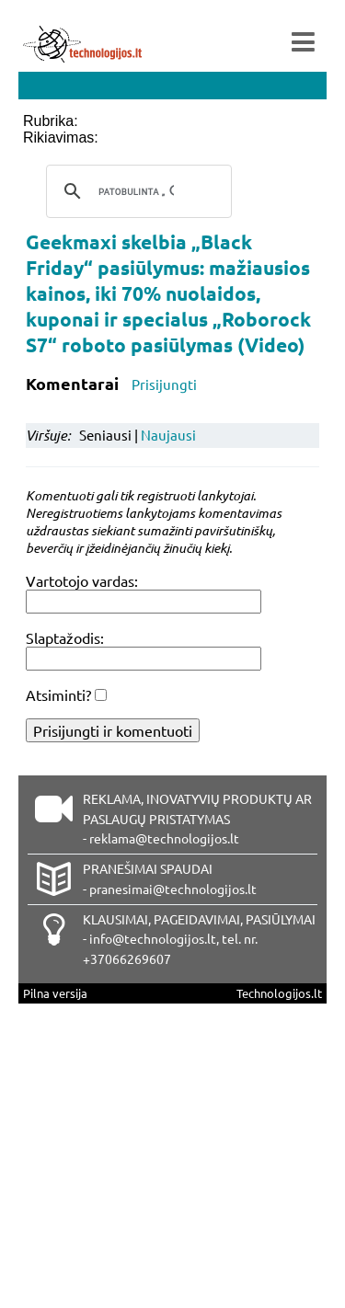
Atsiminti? (58, 694)
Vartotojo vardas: (82, 580)
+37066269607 (127, 958)
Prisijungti (164, 384)
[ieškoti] (136, 191)
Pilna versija (55, 993)
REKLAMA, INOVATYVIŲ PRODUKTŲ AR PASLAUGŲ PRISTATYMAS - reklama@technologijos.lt (197, 818)
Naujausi (168, 434)
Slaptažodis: (65, 637)
